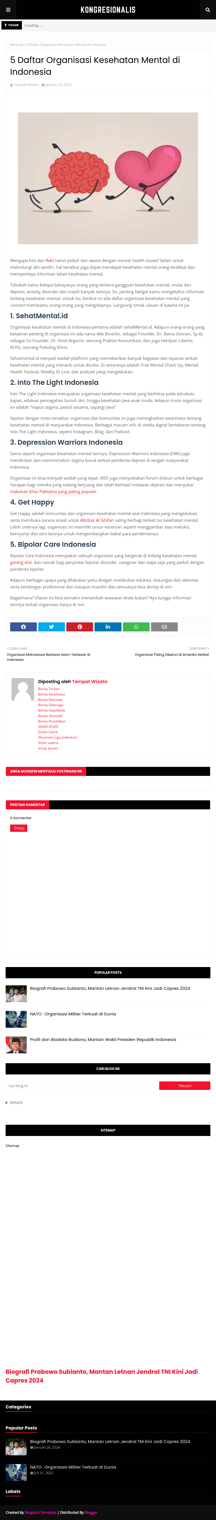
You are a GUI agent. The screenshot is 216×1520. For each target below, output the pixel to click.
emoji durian (48, 748)
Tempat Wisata (26, 84)
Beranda (17, 44)
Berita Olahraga (50, 705)
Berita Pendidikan (52, 721)
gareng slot (21, 562)
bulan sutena (48, 742)
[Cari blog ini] (82, 1085)
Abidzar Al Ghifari (97, 520)
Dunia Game (48, 731)
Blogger (91, 1512)
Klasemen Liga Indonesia (57, 737)
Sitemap (12, 1145)
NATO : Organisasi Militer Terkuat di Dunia (73, 1014)
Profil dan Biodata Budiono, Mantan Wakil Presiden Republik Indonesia (103, 1039)
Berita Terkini (48, 688)
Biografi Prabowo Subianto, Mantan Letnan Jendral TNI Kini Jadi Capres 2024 (110, 988)
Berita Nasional (50, 699)
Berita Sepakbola (51, 710)
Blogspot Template (40, 1512)
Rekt (50, 260)
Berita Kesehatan (51, 694)
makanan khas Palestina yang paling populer (53, 491)
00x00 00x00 (48, 726)
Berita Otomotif (50, 715)
